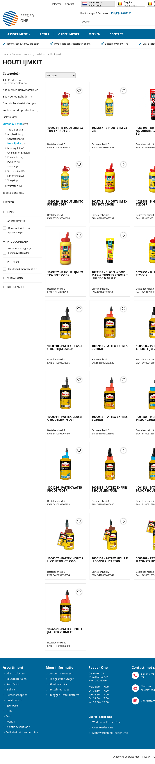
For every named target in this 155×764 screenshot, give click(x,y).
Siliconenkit (15, 175)
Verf (8, 716)
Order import (68, 34)
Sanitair (12, 166)
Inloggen (57, 4)
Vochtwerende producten (20, 110)
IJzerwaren (12, 705)
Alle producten (15, 673)
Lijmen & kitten (15, 124)
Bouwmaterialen (16, 679)
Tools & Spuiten (17, 129)
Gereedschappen (17, 695)
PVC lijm (13, 161)
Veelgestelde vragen (61, 679)
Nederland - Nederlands (91, 4)
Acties (44, 34)
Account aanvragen (61, 673)
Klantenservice (58, 684)
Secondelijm (15, 171)
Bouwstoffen (12, 186)
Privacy (146, 756)
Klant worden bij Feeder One (110, 733)
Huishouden (14, 700)
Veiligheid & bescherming (22, 732)
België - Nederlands (127, 4)
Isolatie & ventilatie (18, 727)
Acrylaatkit (15, 134)
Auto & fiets (13, 684)
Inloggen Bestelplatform (64, 695)
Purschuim (15, 157)
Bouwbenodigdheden (17, 96)
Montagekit (15, 148)
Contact (69, 4)
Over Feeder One (102, 727)
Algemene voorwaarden (126, 756)
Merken (94, 34)
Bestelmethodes (59, 689)
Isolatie (10, 117)
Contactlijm (15, 138)
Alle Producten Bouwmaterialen (15, 81)
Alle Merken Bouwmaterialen (20, 90)
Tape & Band (13, 192)
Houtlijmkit (16, 143)
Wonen (10, 721)
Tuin (9, 711)
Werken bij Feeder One (106, 722)
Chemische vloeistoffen (19, 103)
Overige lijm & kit (18, 152)
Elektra (10, 689)
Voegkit (12, 180)
